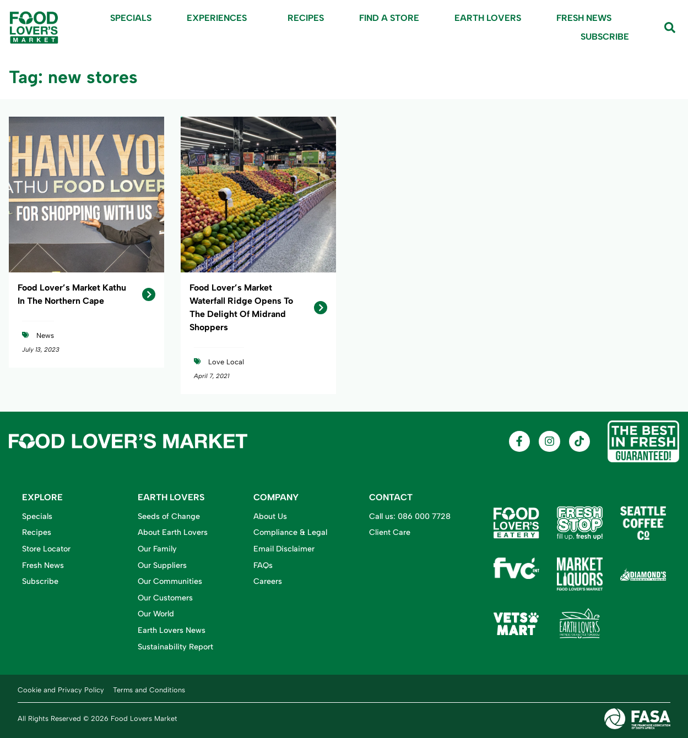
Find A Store (389, 18)
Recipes (306, 18)
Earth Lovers (487, 18)
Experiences (219, 18)
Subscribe (605, 36)
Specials (130, 18)
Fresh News (583, 18)
